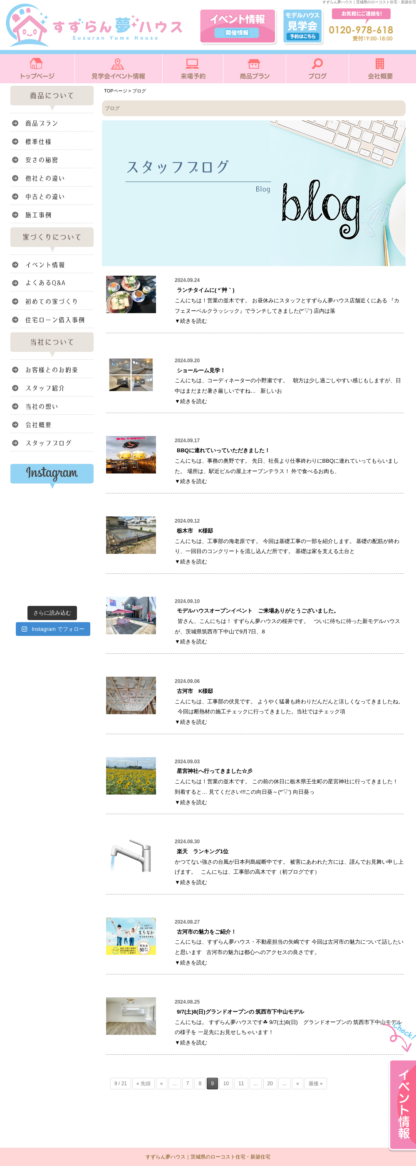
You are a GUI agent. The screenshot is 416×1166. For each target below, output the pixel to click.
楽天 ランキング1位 (202, 851)
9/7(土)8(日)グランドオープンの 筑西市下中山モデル (240, 1012)
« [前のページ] (161, 1083)
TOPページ (115, 90)
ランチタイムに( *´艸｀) (206, 290)
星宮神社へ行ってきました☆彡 (215, 771)
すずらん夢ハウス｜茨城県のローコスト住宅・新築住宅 (208, 1157)
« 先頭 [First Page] (143, 1083)
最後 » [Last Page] (316, 1083)
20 (270, 1083)
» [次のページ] (297, 1083)
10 (226, 1083)
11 (241, 1083)
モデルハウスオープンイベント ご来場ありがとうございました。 (258, 611)
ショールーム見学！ (201, 370)
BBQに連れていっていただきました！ (223, 450)
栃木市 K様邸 (195, 531)
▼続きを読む (191, 321)
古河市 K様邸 (197, 691)
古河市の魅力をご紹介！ (206, 932)
